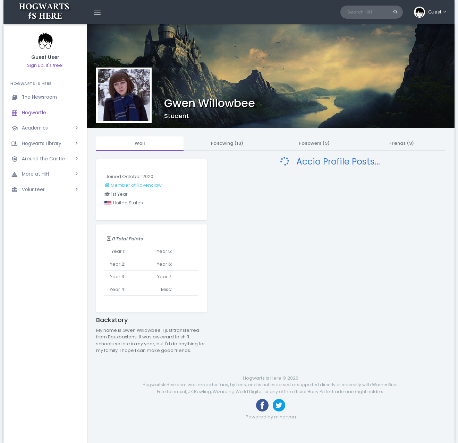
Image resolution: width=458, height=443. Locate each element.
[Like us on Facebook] (262, 405)
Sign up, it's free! (45, 65)
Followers (314, 143)
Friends (401, 143)
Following (227, 143)
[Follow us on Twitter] (279, 405)
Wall (140, 143)
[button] (430, 12)
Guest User (45, 57)
